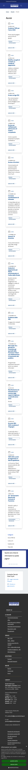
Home (7, 12)
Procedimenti (11, 631)
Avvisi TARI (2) (11, 538)
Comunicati (10, 671)
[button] (14, 767)
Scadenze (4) (11, 544)
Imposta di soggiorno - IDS (14, 649)
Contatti (10, 659)
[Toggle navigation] (4, 5)
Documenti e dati (12, 629)
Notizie (9, 669)
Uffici (9, 620)
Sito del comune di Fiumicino (12, 737)
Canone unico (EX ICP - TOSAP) (13, 644)
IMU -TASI (10, 638)
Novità (12, 12)
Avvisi (11, 23)
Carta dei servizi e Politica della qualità (14, 623)
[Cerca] (21, 6)
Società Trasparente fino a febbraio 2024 (14, 743)
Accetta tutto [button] (14, 761)
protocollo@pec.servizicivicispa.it (16, 716)
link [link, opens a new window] (6, 758)
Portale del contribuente (14, 731)
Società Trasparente (12, 740)
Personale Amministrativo (14, 626)
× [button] (26, 746)
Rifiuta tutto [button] (14, 764)
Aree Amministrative (13, 618)
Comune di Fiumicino (11, 1)
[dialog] (14, 757)
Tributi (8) (10, 547)
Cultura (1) (10, 541)
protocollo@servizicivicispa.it (12, 721)
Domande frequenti (12, 661)
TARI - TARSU (11, 641)
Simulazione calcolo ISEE (14, 734)
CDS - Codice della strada (14, 647)
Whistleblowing (11, 652)
